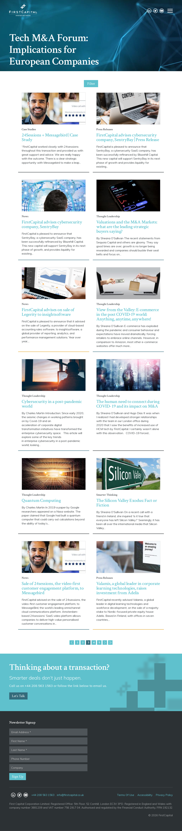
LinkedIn (149, 11)
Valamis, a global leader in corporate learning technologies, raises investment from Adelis (128, 588)
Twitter (155, 11)
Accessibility (144, 795)
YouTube (161, 11)
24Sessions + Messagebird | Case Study (50, 137)
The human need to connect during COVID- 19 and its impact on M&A (127, 404)
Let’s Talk (18, 696)
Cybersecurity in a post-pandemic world (52, 404)
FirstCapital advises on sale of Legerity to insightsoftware (48, 312)
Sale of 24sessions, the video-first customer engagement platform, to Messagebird (53, 588)
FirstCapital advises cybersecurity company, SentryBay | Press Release (127, 137)
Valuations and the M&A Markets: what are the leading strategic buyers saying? (126, 226)
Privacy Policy (164, 795)
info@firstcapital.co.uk (70, 795)
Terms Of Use (125, 795)
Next (105, 642)
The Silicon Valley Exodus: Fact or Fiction (126, 502)
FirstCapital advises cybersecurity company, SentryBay (52, 224)
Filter (91, 83)
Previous (71, 642)
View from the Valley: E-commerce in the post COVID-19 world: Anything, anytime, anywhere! (127, 314)
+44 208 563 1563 (42, 795)
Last (110, 642)
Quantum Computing (41, 500)
